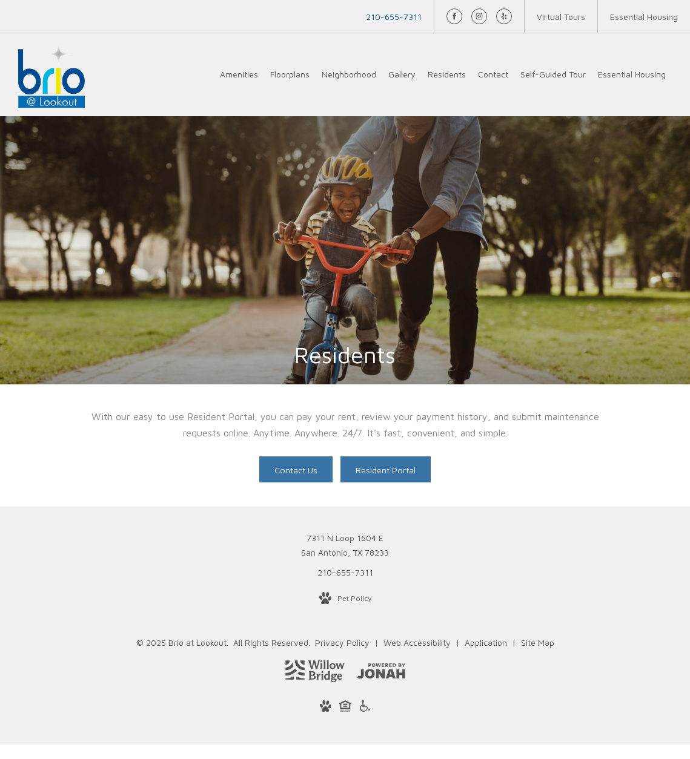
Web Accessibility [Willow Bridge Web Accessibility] (418, 642)
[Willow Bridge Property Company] (315, 673)
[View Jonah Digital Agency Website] (381, 673)
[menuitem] (239, 74)
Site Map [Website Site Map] (537, 642)
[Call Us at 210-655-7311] (394, 16)
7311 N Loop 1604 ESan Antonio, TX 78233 (345, 545)
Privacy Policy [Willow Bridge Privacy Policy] (342, 642)
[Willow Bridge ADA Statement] (365, 708)
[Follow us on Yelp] (504, 16)
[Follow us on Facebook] (454, 16)
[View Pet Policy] (345, 598)
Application (487, 642)
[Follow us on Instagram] (479, 16)
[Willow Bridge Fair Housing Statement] (345, 708)
